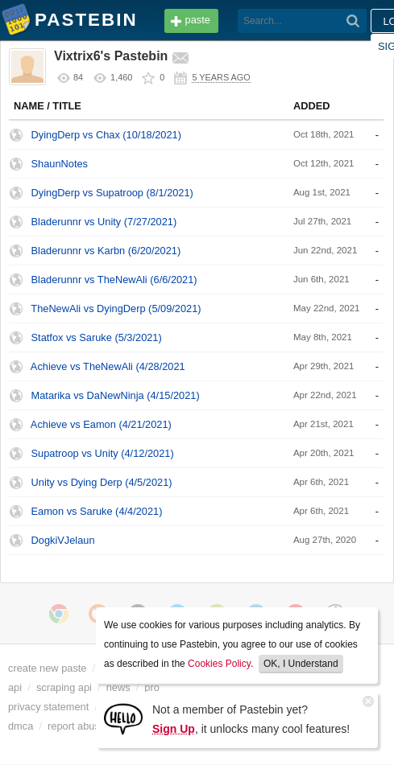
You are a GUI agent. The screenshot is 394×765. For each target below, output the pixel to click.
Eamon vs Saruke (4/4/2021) (97, 511)
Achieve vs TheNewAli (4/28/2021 (108, 366)
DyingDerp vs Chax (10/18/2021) (106, 135)
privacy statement (48, 707)
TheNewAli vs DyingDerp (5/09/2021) (116, 308)
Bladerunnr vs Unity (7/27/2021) (104, 222)
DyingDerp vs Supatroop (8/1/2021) (112, 193)
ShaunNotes (59, 164)
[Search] (353, 21)
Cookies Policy (219, 663)
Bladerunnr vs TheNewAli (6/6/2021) (114, 280)
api (15, 687)
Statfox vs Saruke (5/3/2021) (96, 337)
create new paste (47, 668)
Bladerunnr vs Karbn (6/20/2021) (106, 251)
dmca (20, 726)
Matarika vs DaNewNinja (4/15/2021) (115, 395)
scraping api (64, 687)
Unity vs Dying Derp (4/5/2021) (101, 482)
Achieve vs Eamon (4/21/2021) (101, 424)
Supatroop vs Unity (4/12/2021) (102, 453)
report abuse (77, 726)
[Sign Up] (123, 718)
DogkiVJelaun (63, 540)
